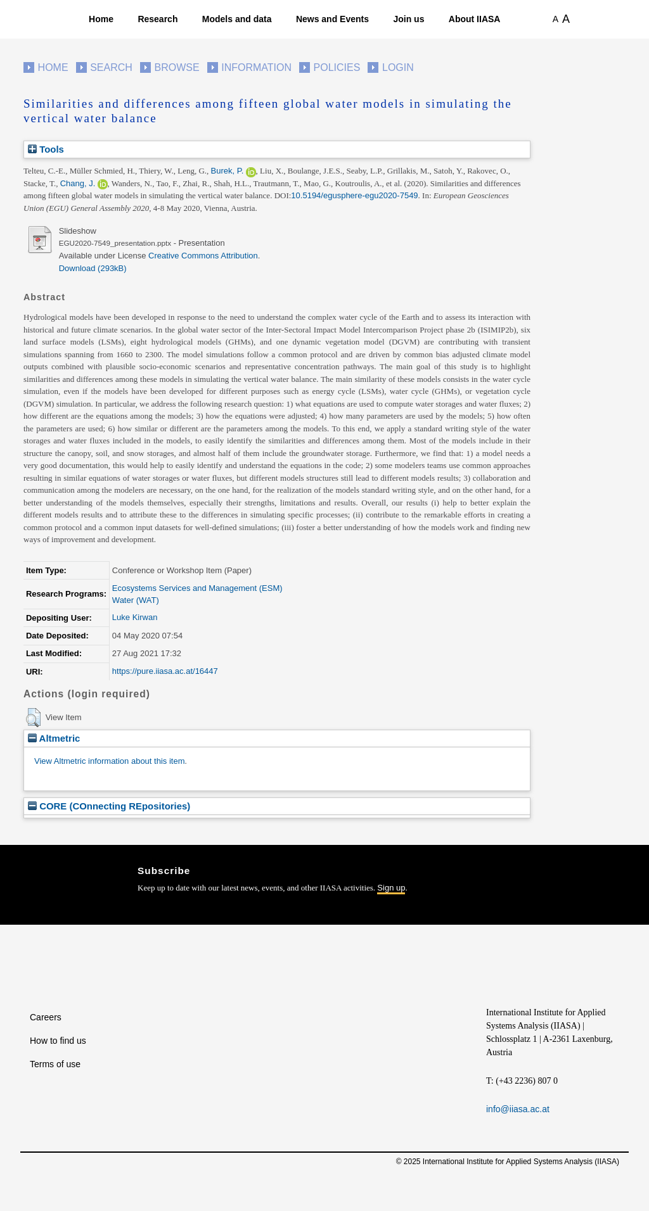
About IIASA (475, 19)
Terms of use (55, 1064)
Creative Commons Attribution (203, 255)
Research (157, 19)
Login (398, 67)
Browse (176, 67)
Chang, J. (78, 183)
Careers (45, 1017)
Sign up (391, 887)
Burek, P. (227, 170)
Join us (408, 19)
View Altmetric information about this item (109, 761)
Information (256, 67)
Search (111, 67)
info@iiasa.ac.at (517, 1109)
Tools (46, 149)
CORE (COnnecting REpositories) (109, 806)
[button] (33, 717)
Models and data (237, 19)
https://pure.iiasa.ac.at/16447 (165, 671)
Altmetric (54, 738)
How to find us (58, 1041)
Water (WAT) (135, 600)
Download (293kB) (93, 268)
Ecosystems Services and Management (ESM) (197, 588)
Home (101, 19)
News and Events (332, 19)
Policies (337, 67)
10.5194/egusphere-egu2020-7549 (354, 195)
